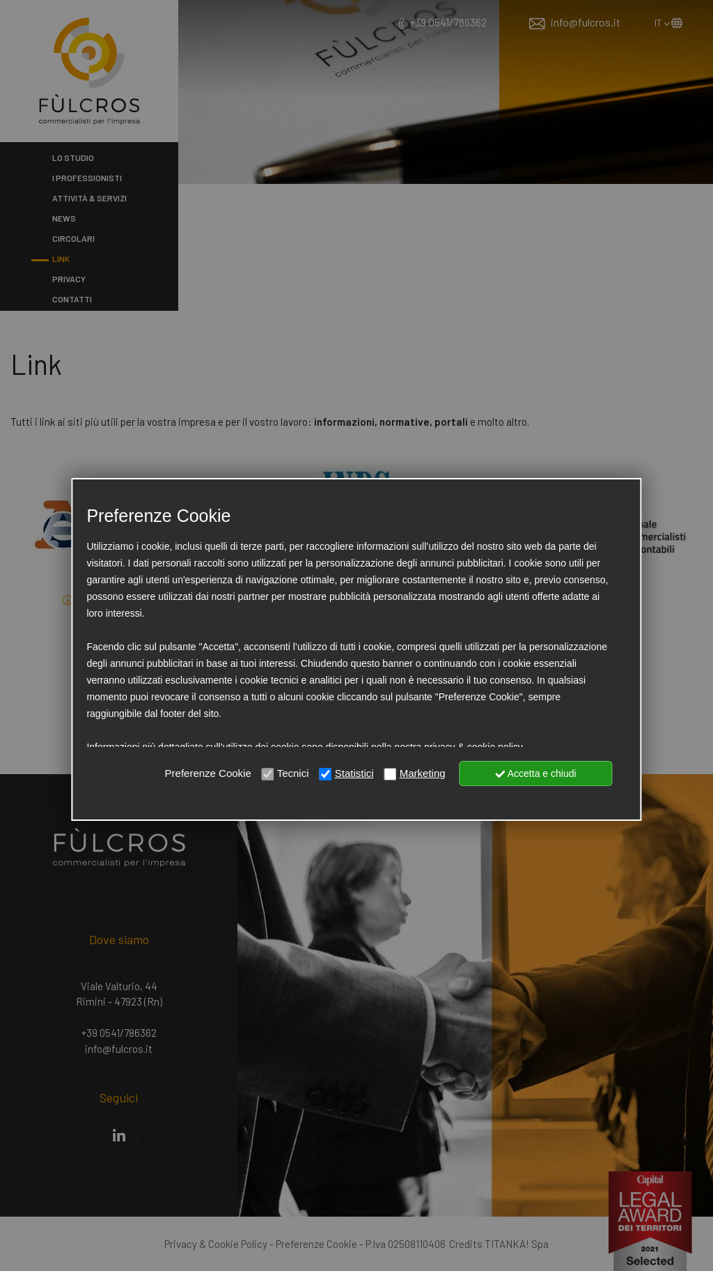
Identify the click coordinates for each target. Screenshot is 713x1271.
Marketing (423, 773)
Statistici (354, 773)
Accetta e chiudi (536, 773)
